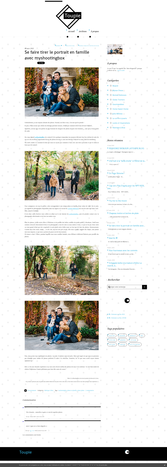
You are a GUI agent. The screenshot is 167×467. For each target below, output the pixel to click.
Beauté (115, 86)
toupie (33, 430)
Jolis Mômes (117, 114)
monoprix (123, 340)
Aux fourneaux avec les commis (123, 250)
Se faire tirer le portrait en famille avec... (127, 225)
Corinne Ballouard (73, 208)
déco (142, 336)
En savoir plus (103, 465)
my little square (135, 344)
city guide (133, 340)
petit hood (112, 344)
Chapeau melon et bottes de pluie (89, 45)
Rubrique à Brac (49, 390)
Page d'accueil (70, 45)
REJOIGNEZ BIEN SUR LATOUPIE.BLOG (126, 148)
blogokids (122, 336)
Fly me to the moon (118, 200)
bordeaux (133, 336)
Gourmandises (118, 104)
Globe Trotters (118, 100)
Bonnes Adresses (119, 95)
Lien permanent (30, 390)
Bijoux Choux (117, 90)
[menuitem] (71, 33)
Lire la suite (121, 70)
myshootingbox (62, 390)
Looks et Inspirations (121, 123)
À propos (95, 31)
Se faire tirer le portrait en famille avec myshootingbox (57, 55)
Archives (83, 31)
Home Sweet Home (120, 109)
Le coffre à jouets (119, 118)
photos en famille (72, 390)
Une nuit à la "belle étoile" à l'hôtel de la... (127, 161)
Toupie (72, 15)
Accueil (71, 31)
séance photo (80, 390)
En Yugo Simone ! (116, 173)
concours (122, 344)
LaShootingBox (39, 137)
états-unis (112, 340)
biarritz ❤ (59, 45)
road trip (112, 336)
